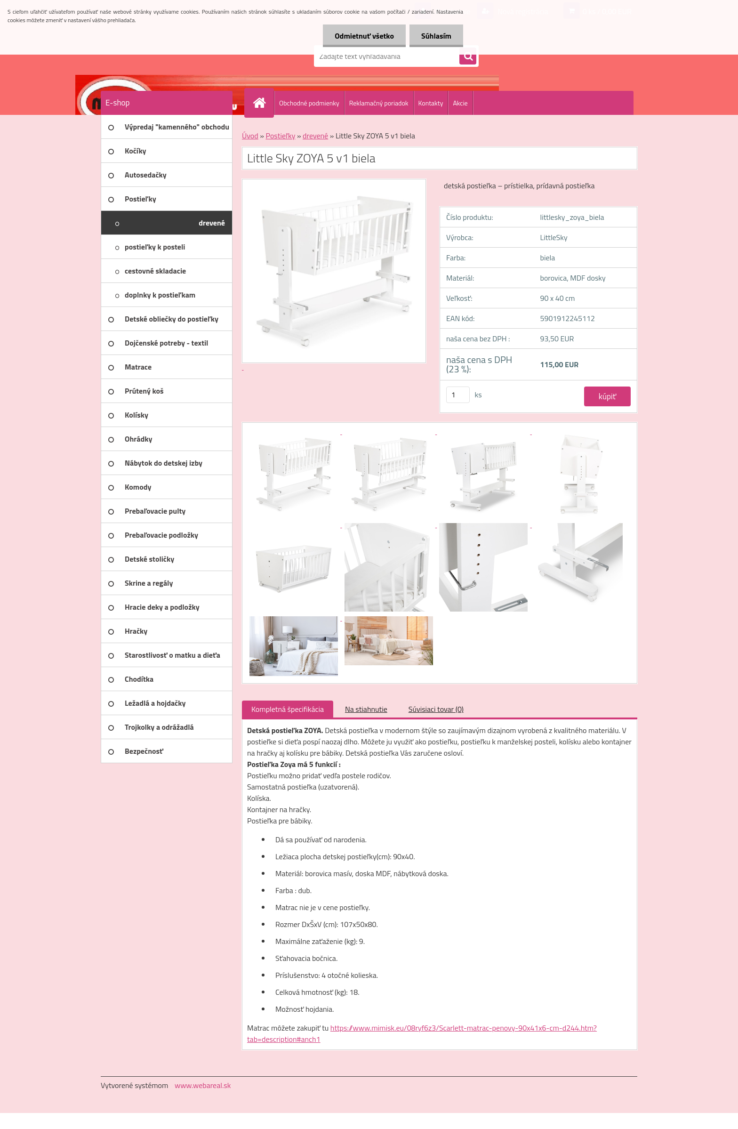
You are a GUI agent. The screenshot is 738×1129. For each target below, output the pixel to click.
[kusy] (458, 395)
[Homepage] (263, 102)
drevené (315, 135)
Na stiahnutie (366, 709)
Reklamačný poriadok (379, 103)
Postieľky (280, 135)
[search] (467, 56)
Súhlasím (436, 35)
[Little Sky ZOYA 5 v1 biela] (294, 431)
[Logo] (165, 56)
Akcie (460, 103)
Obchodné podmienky (309, 103)
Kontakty (430, 103)
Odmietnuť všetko (364, 35)
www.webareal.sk (203, 1085)
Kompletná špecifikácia (287, 709)
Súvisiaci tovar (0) (436, 709)
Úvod (250, 135)
